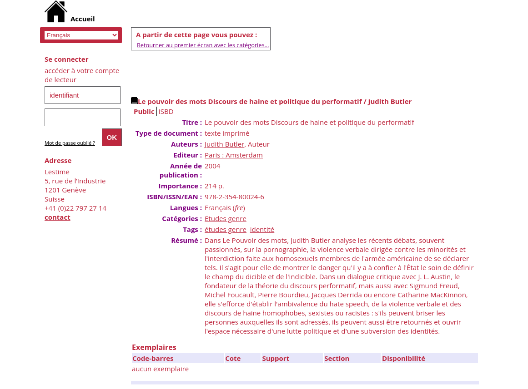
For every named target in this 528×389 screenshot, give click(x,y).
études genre (225, 229)
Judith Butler (224, 143)
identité (262, 229)
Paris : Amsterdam (234, 154)
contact (57, 217)
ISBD (166, 111)
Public (144, 111)
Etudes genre (225, 218)
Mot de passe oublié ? (70, 142)
